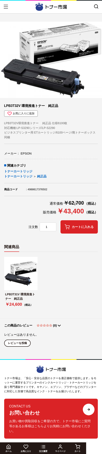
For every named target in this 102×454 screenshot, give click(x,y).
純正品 (42, 176)
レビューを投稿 (17, 343)
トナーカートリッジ (18, 171)
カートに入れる (79, 226)
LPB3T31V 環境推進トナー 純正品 (20, 296)
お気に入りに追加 (21, 113)
